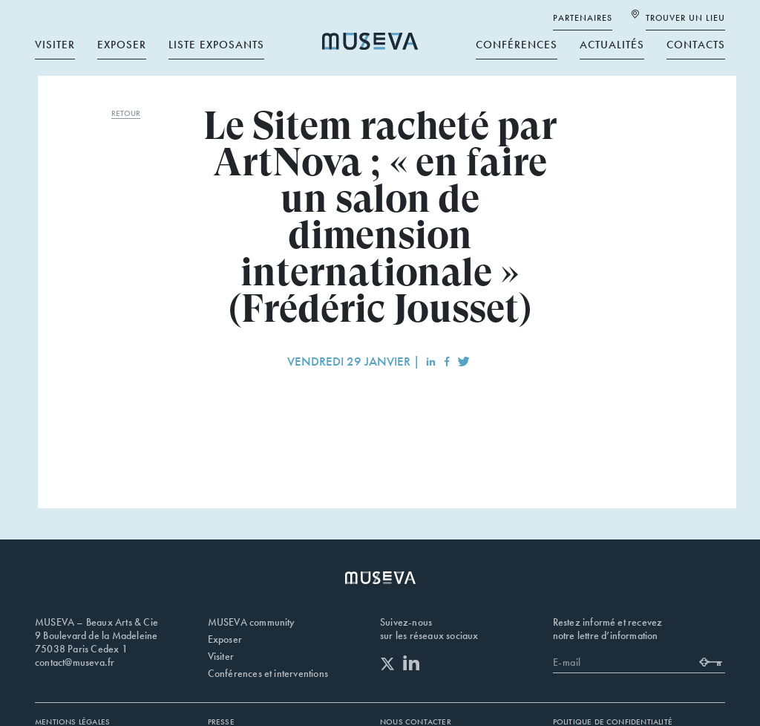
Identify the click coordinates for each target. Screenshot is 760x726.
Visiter (55, 40)
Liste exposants (216, 40)
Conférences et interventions (268, 673)
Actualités (612, 40)
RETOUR (125, 113)
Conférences (516, 40)
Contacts (695, 40)
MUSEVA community (251, 622)
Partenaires (582, 15)
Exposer (121, 40)
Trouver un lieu (685, 15)
